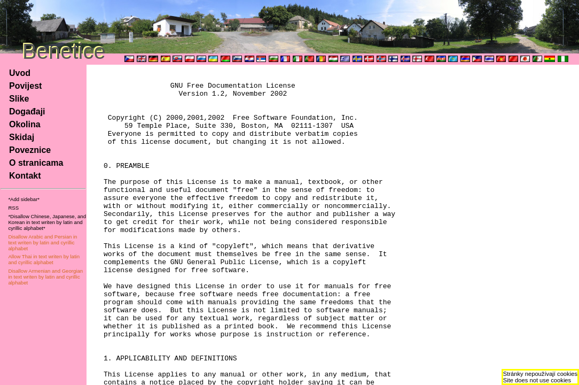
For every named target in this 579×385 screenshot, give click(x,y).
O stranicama (36, 162)
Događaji (27, 111)
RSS (13, 208)
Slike (19, 98)
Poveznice (30, 150)
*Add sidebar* (24, 199)
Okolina (25, 124)
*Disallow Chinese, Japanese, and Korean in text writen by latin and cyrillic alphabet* (47, 222)
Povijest (25, 85)
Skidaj (21, 137)
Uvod (19, 73)
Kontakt (25, 175)
